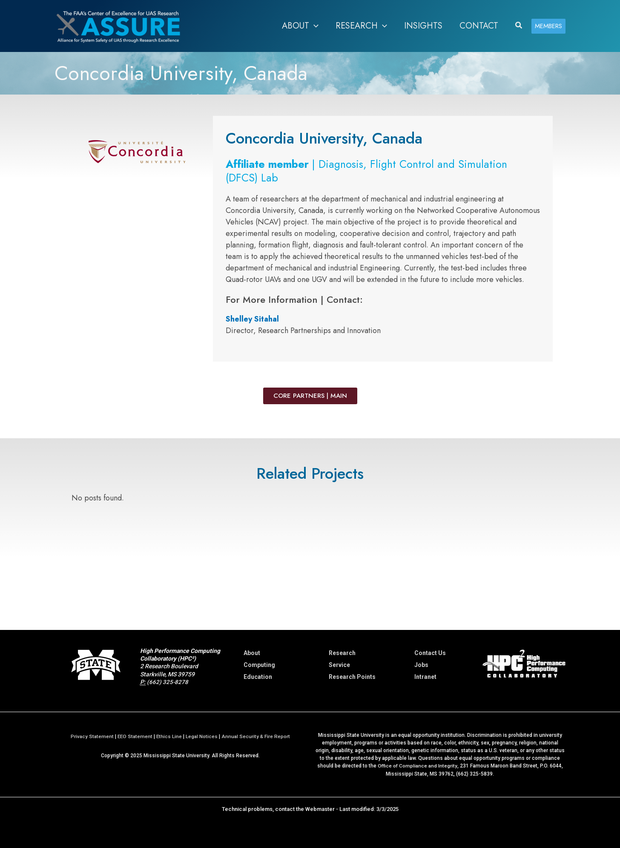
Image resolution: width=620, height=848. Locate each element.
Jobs (421, 664)
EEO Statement (134, 736)
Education (258, 676)
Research (342, 653)
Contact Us (430, 653)
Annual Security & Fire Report (257, 736)
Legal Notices (202, 736)
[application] (314, 26)
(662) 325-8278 (168, 681)
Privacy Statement (90, 736)
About (252, 653)
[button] (519, 26)
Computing (259, 664)
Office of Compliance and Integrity (417, 766)
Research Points (352, 676)
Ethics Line (169, 736)
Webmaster (320, 808)
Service (339, 664)
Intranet (425, 676)
